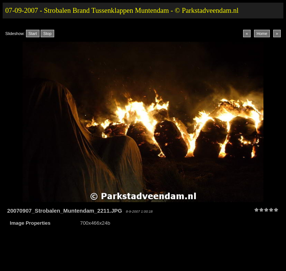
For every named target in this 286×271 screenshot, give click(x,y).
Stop (47, 33)
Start (33, 33)
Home (262, 33)
